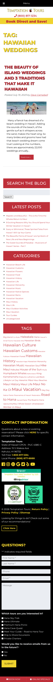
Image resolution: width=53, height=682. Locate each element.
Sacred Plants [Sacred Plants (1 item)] (22, 400)
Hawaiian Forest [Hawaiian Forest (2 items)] (17, 356)
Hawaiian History (14, 278)
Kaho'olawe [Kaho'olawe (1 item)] (31, 374)
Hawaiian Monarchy (15, 285)
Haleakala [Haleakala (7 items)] (26, 336)
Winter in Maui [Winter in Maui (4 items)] (12, 407)
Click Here (9, 528)
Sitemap (25, 512)
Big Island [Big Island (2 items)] (8, 337)
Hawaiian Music (13, 288)
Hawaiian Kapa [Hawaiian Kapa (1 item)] (21, 362)
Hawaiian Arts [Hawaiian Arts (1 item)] (18, 341)
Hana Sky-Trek (11, 618)
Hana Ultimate (12, 621)
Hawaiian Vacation (14, 298)
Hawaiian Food (13, 275)
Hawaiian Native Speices (17, 292)
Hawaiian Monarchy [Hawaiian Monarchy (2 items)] (37, 361)
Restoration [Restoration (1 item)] (36, 395)
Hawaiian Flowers (14, 271)
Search (8, 197)
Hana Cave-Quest (13, 628)
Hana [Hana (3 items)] (37, 337)
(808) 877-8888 (25, 458)
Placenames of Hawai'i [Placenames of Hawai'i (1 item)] (22, 395)
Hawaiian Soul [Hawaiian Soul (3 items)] (32, 365)
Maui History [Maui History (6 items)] (11, 384)
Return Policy (40, 509)
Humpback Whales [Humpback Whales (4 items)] (14, 373)
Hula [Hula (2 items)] (44, 370)
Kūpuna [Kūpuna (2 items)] (23, 377)
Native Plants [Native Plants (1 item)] (8, 395)
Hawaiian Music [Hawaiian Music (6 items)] (13, 365)
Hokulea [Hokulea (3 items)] (14, 369)
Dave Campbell (39, 95)
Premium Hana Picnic (15, 625)
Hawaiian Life (12, 281)
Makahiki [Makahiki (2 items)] (23, 380)
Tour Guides (11, 315)
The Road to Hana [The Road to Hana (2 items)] (36, 400)
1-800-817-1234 (20, 455)
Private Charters (12, 638)
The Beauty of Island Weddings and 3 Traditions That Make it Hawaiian (24, 78)
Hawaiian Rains (13, 295)
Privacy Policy (10, 512)
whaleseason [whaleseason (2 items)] (38, 404)
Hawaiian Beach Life (15, 265)
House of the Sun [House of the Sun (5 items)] (31, 369)
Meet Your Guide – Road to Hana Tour (24, 631)
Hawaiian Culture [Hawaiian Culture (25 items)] (19, 345)
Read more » (26, 157)
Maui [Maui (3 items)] (30, 380)
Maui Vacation (12, 312)
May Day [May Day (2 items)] (45, 390)
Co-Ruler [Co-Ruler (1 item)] (16, 337)
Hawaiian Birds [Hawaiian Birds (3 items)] (32, 340)
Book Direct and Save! (26, 21)
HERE (33, 432)
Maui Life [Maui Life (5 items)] (26, 384)
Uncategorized (13, 319)
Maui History (12, 302)
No (5, 655)
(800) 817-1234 (25, 15)
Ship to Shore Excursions (17, 635)
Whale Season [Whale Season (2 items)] (24, 404)
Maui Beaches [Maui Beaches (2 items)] (40, 380)
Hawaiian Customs (14, 268)
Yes (5, 652)
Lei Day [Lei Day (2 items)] (14, 380)
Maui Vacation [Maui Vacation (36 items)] (26, 389)
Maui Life (10, 305)
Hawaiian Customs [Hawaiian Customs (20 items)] (20, 350)
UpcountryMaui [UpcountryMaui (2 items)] (10, 404)
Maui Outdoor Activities (17, 308)
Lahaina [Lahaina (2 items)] (31, 377)
